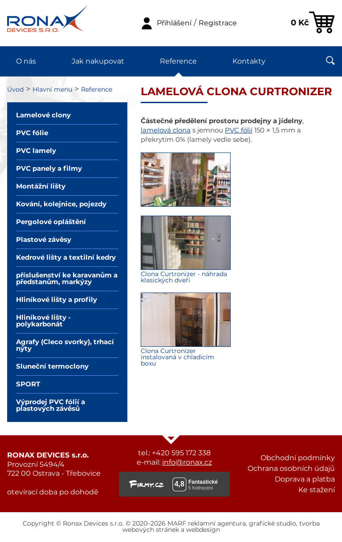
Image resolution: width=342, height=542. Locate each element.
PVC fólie (32, 133)
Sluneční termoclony (52, 366)
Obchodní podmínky (298, 458)
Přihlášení (174, 23)
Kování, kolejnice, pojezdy (61, 204)
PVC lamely (36, 151)
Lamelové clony (43, 115)
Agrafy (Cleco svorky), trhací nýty (65, 345)
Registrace (218, 23)
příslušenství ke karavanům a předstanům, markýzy (67, 278)
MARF (176, 524)
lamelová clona (166, 130)
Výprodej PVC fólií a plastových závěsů (50, 405)
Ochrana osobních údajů (291, 468)
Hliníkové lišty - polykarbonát (43, 321)
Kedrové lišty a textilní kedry (66, 257)
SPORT (28, 384)
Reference (178, 61)
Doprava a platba (305, 479)
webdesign (203, 530)
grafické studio (272, 524)
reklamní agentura (217, 524)
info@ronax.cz (187, 462)
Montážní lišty (40, 186)
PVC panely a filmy (49, 168)
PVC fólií (238, 130)
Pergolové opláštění (51, 222)
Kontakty (248, 61)
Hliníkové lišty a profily (56, 300)
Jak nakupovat (98, 61)
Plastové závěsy (43, 240)
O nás (26, 61)
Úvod (15, 90)
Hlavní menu (52, 90)
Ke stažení (316, 490)
